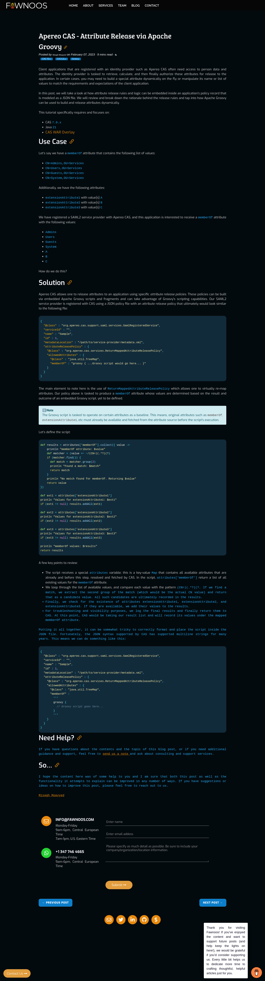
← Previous (55, 902)
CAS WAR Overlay (58, 132)
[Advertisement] (132, 946)
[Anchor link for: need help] (77, 736)
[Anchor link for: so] (55, 764)
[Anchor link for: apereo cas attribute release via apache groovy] (65, 46)
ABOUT (130, 5)
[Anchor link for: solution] (68, 281)
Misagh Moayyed (64, 54)
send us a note (116, 753)
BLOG (177, 5)
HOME (115, 5)
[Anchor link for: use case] (70, 140)
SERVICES (148, 5)
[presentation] (131, 872)
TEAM (164, 5)
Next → (213, 902)
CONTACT (194, 5)
